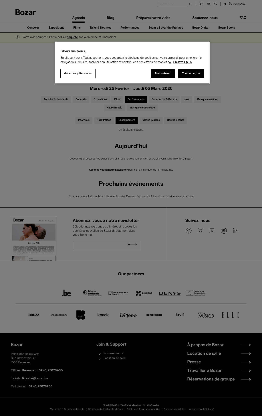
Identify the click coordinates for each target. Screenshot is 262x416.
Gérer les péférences (78, 73)
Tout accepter (191, 73)
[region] (132, 63)
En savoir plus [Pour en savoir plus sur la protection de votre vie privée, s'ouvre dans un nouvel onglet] (182, 62)
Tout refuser (163, 73)
